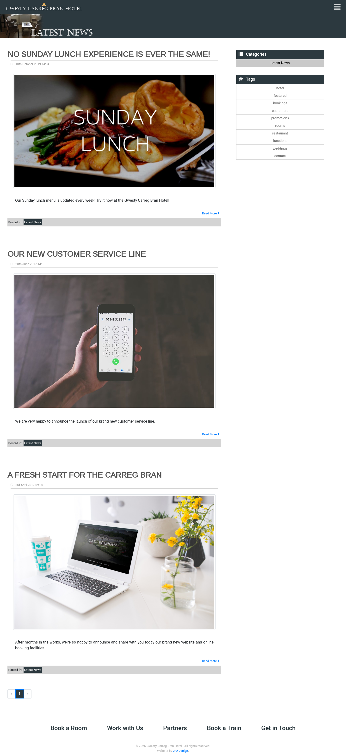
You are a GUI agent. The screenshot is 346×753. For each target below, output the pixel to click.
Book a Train (224, 728)
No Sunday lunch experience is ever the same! (108, 54)
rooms (280, 126)
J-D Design (180, 751)
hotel (280, 88)
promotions (280, 118)
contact (280, 156)
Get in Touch (278, 728)
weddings (280, 148)
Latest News (32, 222)
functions (280, 141)
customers (280, 111)
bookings (280, 103)
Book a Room (68, 728)
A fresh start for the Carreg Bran (84, 475)
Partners (175, 728)
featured (280, 96)
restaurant (280, 133)
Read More (211, 213)
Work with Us (125, 728)
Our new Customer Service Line (76, 254)
